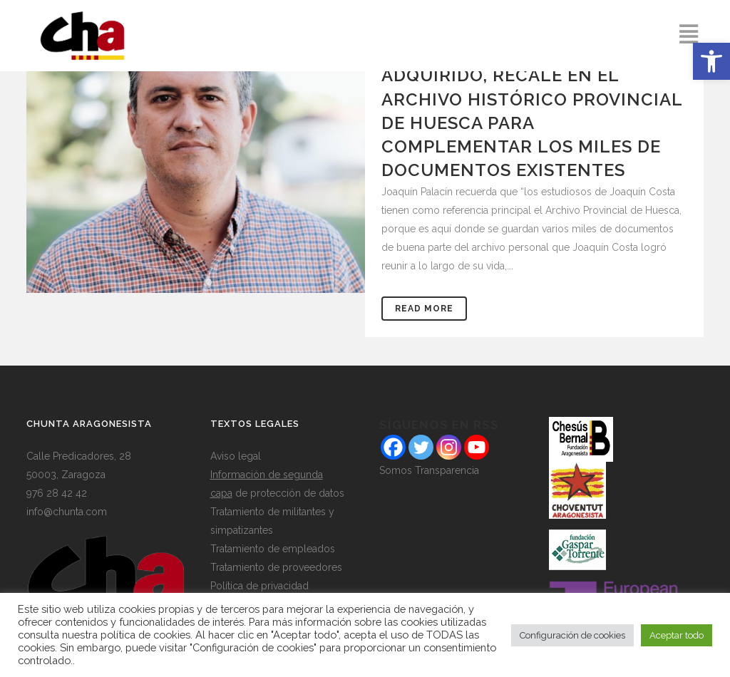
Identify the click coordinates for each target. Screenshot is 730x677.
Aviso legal (235, 456)
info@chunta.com (66, 511)
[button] (711, 61)
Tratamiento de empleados (272, 548)
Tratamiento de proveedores (276, 567)
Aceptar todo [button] (676, 635)
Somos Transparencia (429, 470)
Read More (424, 309)
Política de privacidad (259, 585)
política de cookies (145, 635)
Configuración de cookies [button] (572, 635)
